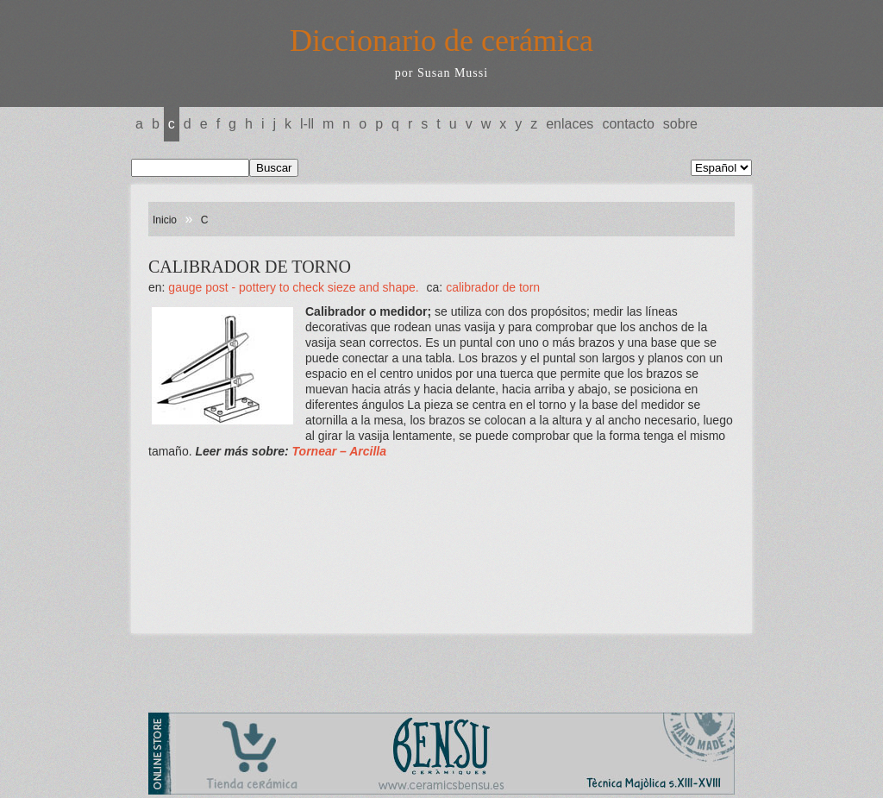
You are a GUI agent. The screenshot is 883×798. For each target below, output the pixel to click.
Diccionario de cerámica (441, 40)
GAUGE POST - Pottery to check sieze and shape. (295, 287)
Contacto (628, 123)
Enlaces (569, 123)
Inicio (165, 220)
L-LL (307, 123)
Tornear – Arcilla (339, 451)
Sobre (680, 123)
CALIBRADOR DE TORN (493, 287)
